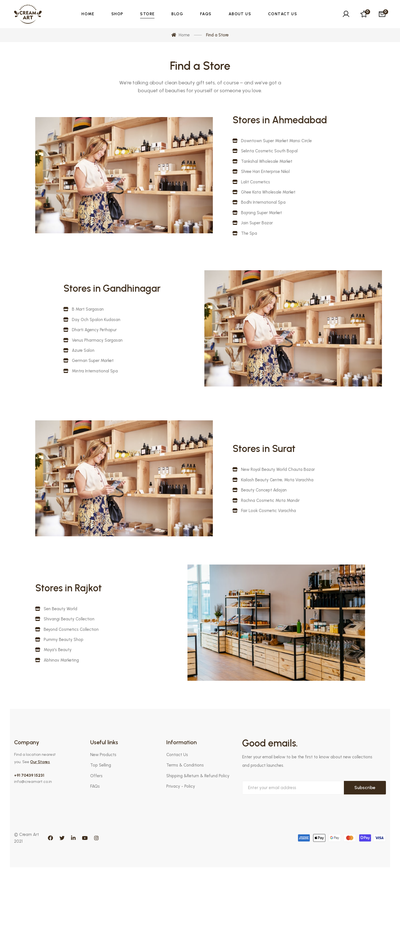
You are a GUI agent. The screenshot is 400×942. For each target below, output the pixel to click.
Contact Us (177, 754)
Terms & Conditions (185, 765)
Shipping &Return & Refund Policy (197, 775)
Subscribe (364, 787)
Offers (96, 775)
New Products (103, 754)
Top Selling (100, 765)
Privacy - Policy (180, 786)
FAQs (95, 786)
